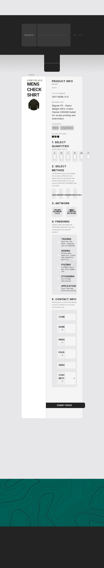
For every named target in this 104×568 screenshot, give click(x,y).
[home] (16, 7)
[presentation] (64, 395)
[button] (30, 7)
